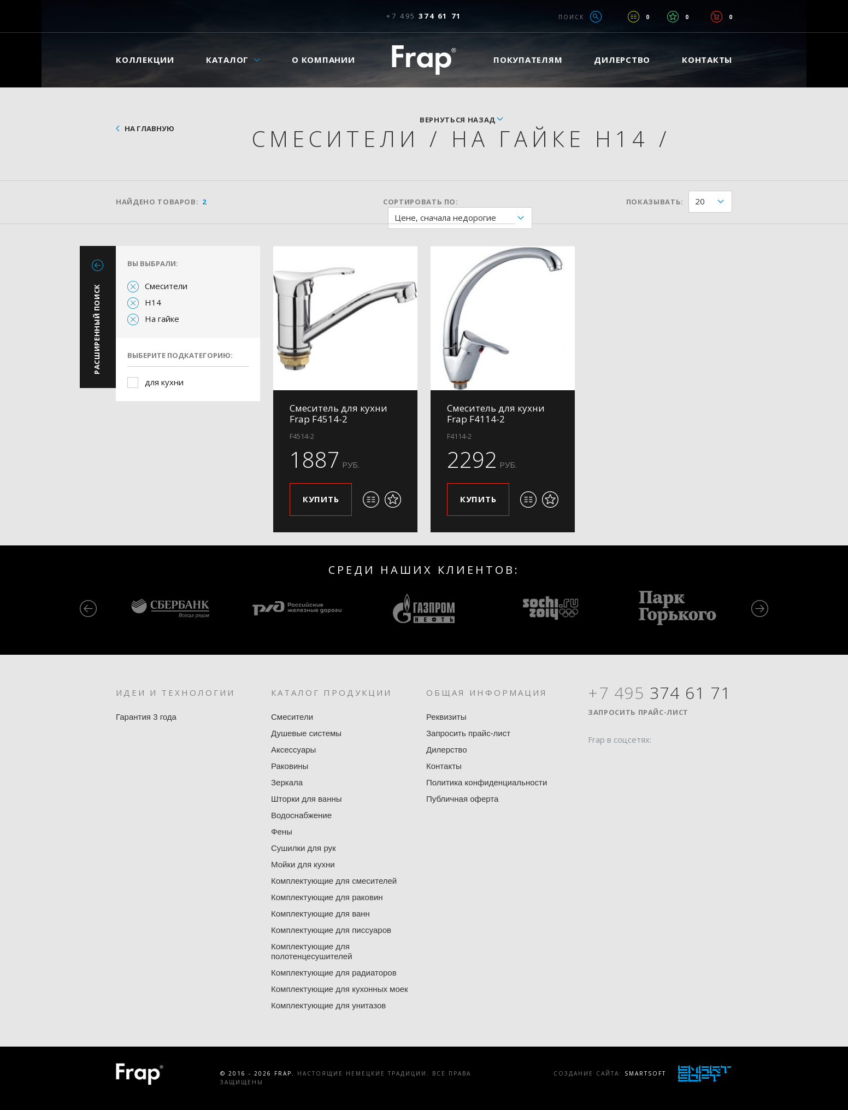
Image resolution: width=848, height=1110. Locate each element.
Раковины (289, 766)
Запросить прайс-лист (468, 733)
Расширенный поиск (97, 329)
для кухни (164, 382)
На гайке (162, 318)
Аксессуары (293, 749)
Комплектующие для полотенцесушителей (311, 951)
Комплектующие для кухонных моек (339, 989)
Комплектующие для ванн (320, 913)
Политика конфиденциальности (486, 782)
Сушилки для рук (303, 848)
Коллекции (145, 59)
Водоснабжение (301, 815)
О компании (323, 59)
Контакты (707, 59)
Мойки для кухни (303, 864)
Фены (281, 831)
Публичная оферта (462, 798)
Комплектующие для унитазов (328, 1005)
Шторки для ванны (306, 798)
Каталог (227, 59)
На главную (149, 128)
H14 (153, 302)
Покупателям (527, 59)
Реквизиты (446, 716)
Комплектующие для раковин (327, 897)
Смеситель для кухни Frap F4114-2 (496, 413)
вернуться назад (458, 120)
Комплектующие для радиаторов (334, 972)
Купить (321, 499)
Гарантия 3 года (146, 716)
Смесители (166, 285)
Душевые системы (306, 733)
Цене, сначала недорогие (463, 218)
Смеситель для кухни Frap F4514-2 (338, 413)
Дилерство (622, 59)
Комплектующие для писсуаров (331, 930)
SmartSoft (645, 1073)
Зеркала (287, 782)
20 (713, 202)
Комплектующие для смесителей (334, 880)
